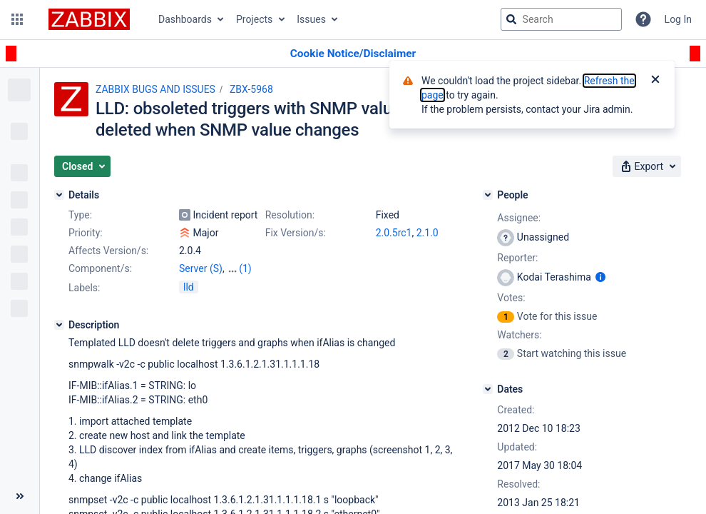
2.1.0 (427, 232)
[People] (488, 195)
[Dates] (488, 389)
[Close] (655, 81)
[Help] (643, 19)
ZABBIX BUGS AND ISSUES (155, 89)
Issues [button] (311, 19)
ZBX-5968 (251, 89)
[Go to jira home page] (89, 19)
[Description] (59, 325)
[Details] (59, 195)
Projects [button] (254, 19)
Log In (678, 19)
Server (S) (200, 268)
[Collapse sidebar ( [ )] (19, 496)
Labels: (84, 287)
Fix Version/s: (295, 232)
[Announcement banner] (353, 54)
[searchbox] (561, 19)
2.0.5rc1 (394, 232)
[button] (17, 19)
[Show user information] (600, 277)
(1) (245, 268)
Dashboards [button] (185, 19)
